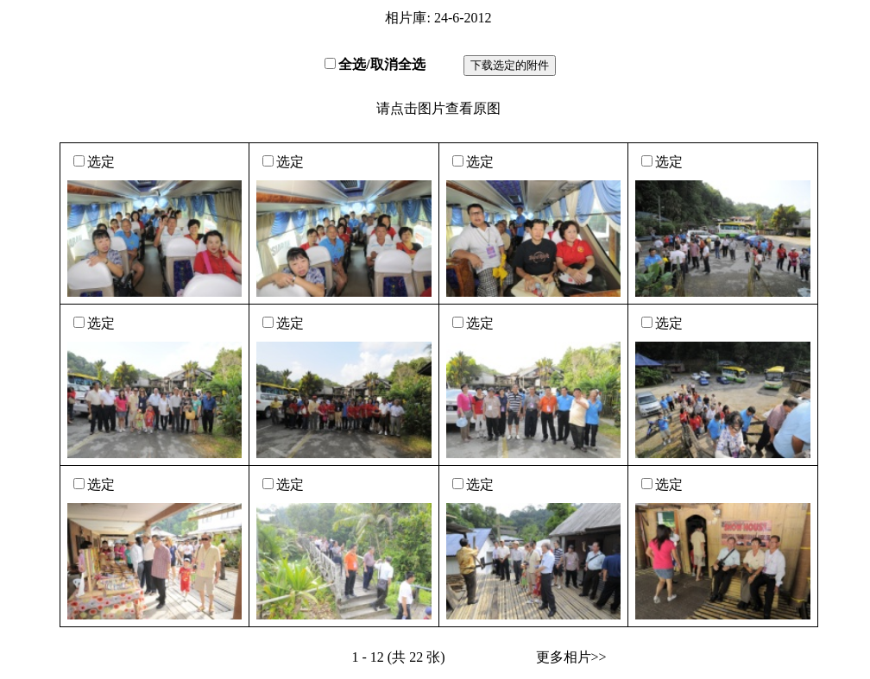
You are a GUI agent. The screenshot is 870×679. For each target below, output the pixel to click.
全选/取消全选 (381, 64)
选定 (101, 161)
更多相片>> (571, 657)
